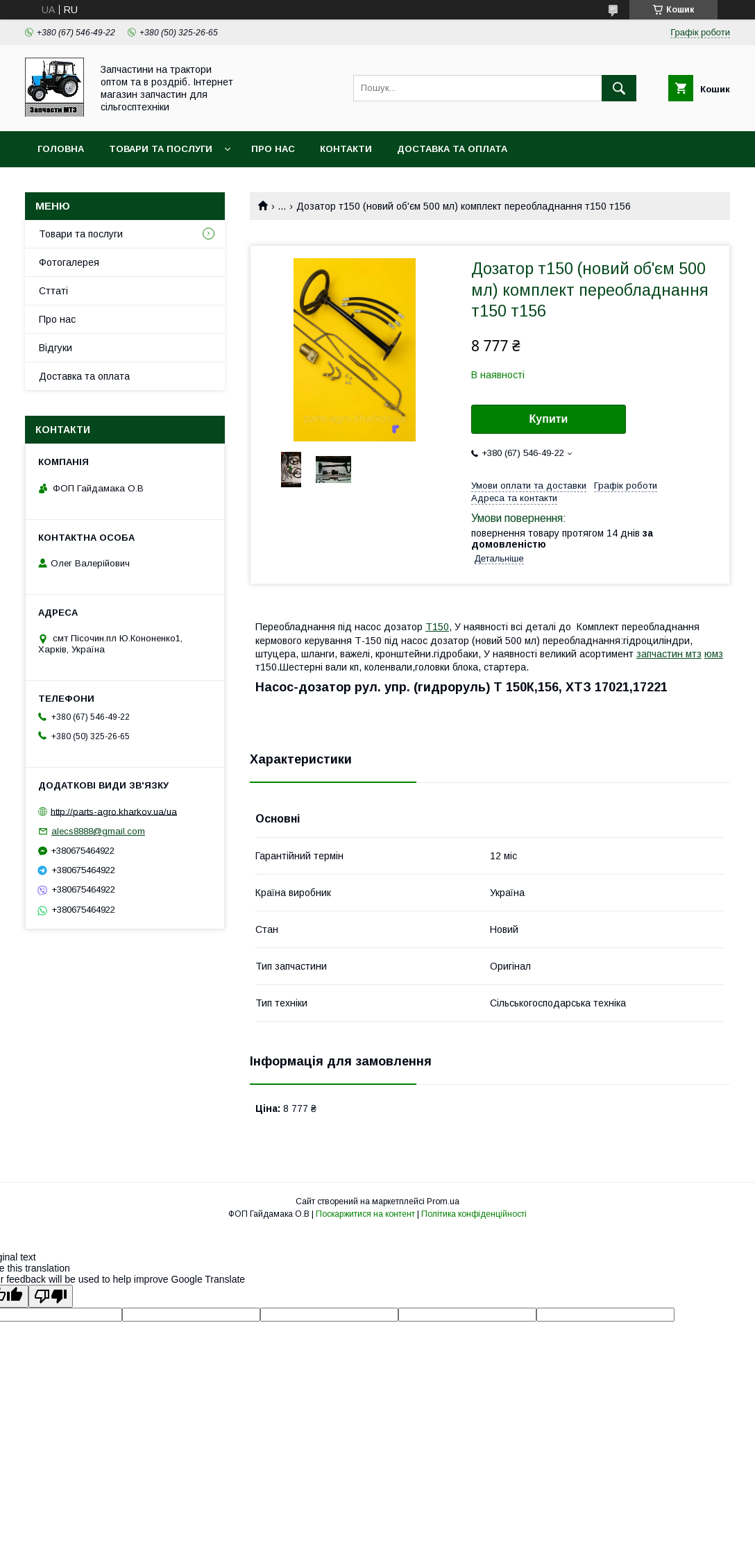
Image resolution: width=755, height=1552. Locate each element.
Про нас (273, 149)
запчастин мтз (669, 653)
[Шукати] (619, 88)
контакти (346, 149)
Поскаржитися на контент (365, 1214)
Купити (548, 419)
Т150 (437, 626)
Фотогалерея (69, 262)
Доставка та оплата (452, 149)
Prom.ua (443, 1201)
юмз (713, 653)
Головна (60, 149)
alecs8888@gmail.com (98, 831)
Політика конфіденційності (474, 1214)
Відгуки (55, 347)
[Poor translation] (50, 1296)
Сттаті (53, 290)
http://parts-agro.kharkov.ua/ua (114, 811)
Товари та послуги (160, 149)
